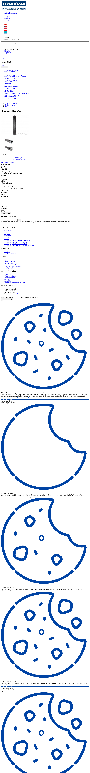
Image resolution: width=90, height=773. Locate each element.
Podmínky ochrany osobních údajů (14, 282)
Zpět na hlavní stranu (10, 13)
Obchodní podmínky (10, 276)
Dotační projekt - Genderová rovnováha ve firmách (19, 245)
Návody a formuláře (10, 20)
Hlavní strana (8, 102)
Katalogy (7, 18)
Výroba (6, 232)
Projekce (7, 234)
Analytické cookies (7, 587)
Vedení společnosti (10, 261)
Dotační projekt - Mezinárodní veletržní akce (17, 240)
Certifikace (7, 235)
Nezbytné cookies (7, 493)
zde (68, 224)
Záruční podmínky (9, 278)
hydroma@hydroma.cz (15, 294)
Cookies (6, 279)
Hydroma (7, 260)
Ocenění (6, 237)
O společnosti (8, 230)
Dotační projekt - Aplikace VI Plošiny (15, 242)
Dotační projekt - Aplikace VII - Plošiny (16, 244)
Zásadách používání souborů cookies (25, 398)
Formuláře (7, 281)
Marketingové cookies (8, 681)
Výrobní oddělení (9, 268)
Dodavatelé (7, 16)
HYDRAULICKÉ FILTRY (12, 103)
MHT (6, 107)
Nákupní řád (8, 274)
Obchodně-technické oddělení (13, 265)
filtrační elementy (9, 105)
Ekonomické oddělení (10, 263)
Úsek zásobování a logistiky (12, 266)
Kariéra (6, 239)
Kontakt (6, 15)
